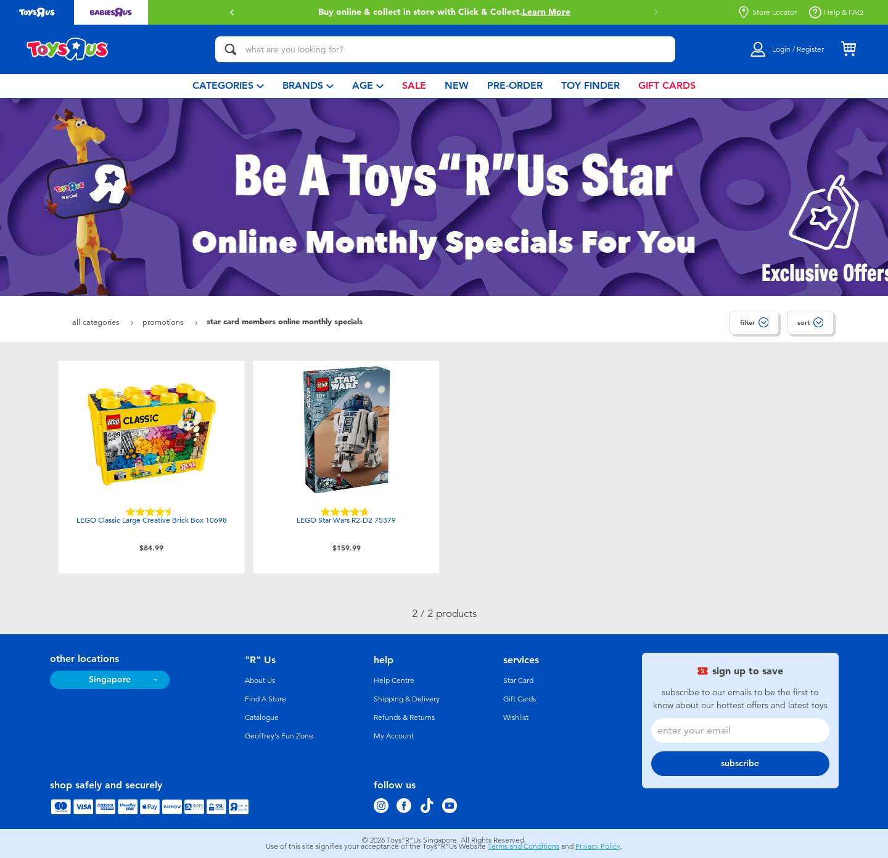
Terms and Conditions (523, 846)
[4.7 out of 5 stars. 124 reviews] (346, 512)
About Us (260, 680)
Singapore (110, 679)
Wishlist (515, 717)
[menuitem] (228, 86)
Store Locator (767, 12)
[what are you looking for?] (445, 49)
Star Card (518, 680)
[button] (232, 12)
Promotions (164, 322)
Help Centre (394, 680)
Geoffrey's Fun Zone (279, 736)
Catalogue (262, 717)
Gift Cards (519, 699)
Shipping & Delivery (407, 699)
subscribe (740, 763)
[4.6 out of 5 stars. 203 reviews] (152, 512)
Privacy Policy (597, 846)
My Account (394, 736)
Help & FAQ (836, 12)
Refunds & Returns (404, 717)
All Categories (97, 322)
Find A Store (265, 699)
